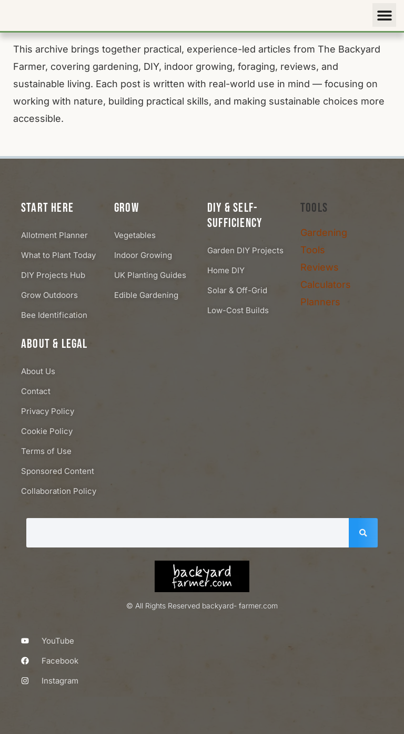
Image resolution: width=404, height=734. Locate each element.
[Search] (363, 532)
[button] (384, 15)
